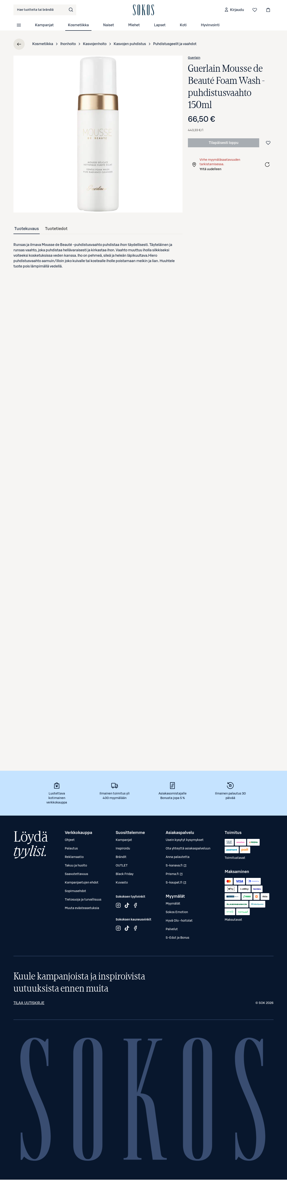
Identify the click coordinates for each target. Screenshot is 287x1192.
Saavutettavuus (76, 874)
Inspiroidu (123, 848)
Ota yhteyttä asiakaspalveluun (188, 848)
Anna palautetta (177, 857)
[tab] (26, 228)
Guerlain (194, 57)
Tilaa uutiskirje (28, 1003)
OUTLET (122, 865)
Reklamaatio (74, 857)
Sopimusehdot (75, 891)
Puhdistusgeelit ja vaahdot (174, 44)
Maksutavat (233, 919)
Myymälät (173, 903)
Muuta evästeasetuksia (82, 908)
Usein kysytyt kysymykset (185, 840)
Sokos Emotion (177, 912)
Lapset (159, 25)
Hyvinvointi (210, 25)
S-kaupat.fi (176, 883)
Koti (183, 25)
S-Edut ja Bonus (177, 937)
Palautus (71, 848)
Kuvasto (122, 882)
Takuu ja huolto (76, 865)
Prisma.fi (176, 875)
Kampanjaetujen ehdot (81, 882)
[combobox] (44, 9)
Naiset (108, 25)
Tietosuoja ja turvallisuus (83, 899)
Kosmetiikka (78, 25)
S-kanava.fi (176, 866)
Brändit (121, 857)
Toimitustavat (235, 858)
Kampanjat (44, 25)
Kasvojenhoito (95, 44)
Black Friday (124, 874)
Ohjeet (70, 840)
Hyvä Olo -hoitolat (179, 920)
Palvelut (172, 929)
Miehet (134, 25)
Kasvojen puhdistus (130, 44)
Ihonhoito (68, 44)
